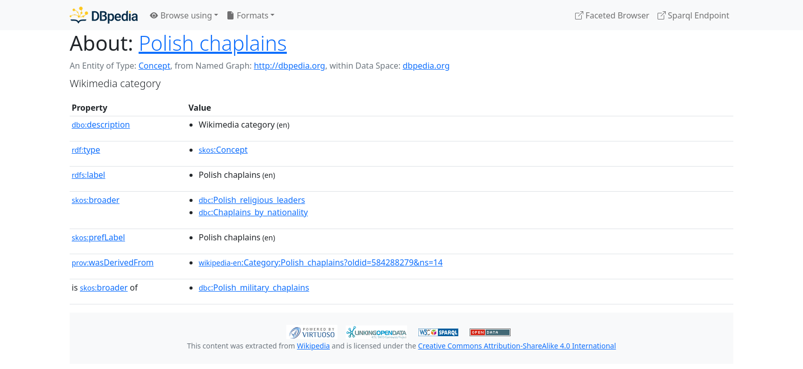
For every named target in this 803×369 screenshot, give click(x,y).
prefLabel (98, 237)
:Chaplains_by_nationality (253, 212)
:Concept (223, 149)
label (88, 174)
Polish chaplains (213, 43)
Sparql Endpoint (693, 15)
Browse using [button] (181, 15)
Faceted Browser (612, 15)
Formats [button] (247, 15)
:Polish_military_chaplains (254, 287)
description (101, 124)
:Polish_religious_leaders (252, 200)
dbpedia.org (426, 65)
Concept (154, 65)
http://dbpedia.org (289, 65)
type (86, 149)
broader (95, 200)
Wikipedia (313, 346)
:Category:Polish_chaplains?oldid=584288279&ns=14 (320, 262)
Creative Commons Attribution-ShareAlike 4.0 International (517, 346)
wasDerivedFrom (113, 262)
